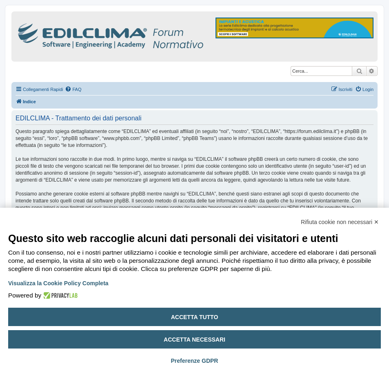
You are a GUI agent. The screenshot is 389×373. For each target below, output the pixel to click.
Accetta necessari (194, 339)
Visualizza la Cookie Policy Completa (58, 283)
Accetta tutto (194, 317)
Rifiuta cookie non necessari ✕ (340, 222)
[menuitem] (73, 89)
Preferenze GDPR (194, 360)
